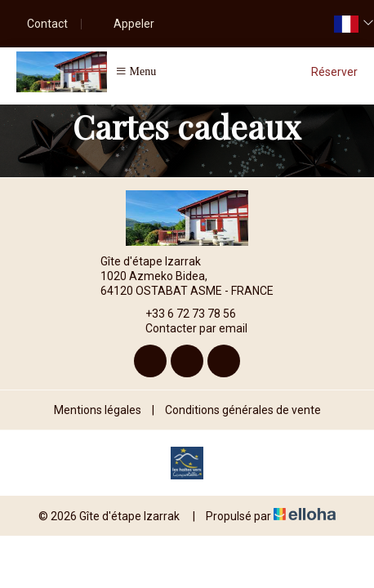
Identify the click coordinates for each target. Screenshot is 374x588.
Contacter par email (187, 329)
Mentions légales (97, 409)
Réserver (334, 71)
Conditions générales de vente (243, 409)
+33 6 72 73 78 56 (181, 313)
